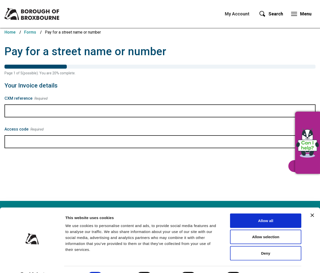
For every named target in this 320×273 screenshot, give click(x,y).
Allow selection (265, 224)
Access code (24, 129)
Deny (265, 240)
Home (9, 32)
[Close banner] (312, 202)
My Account (237, 13)
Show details (261, 263)
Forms (30, 32)
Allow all (265, 208)
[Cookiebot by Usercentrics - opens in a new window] (32, 263)
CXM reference (26, 98)
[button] (307, 143)
